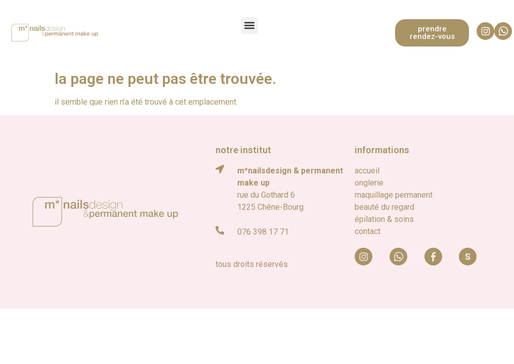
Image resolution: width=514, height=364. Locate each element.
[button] (249, 25)
